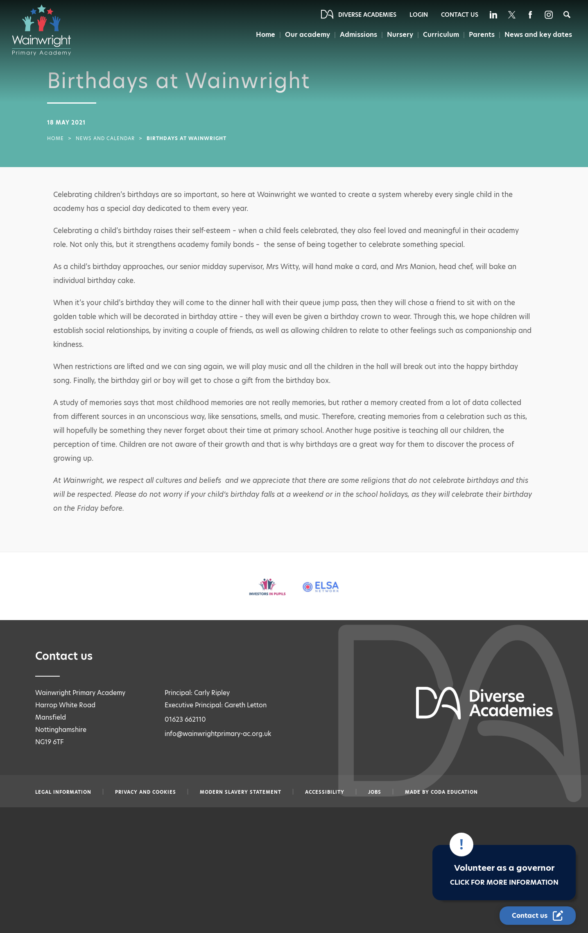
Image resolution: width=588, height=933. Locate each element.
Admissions (359, 34)
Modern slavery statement (240, 792)
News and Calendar (105, 138)
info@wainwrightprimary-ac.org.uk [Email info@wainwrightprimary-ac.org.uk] (218, 733)
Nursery (400, 34)
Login (418, 15)
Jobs (374, 792)
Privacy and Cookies (145, 792)
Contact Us (459, 15)
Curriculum (441, 34)
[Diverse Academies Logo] (45, 30)
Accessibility (324, 792)
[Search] (567, 14)
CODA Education (454, 792)
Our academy (308, 34)
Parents (481, 34)
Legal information (63, 792)
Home (266, 34)
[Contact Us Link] (538, 915)
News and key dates (538, 34)
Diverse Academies (367, 15)
